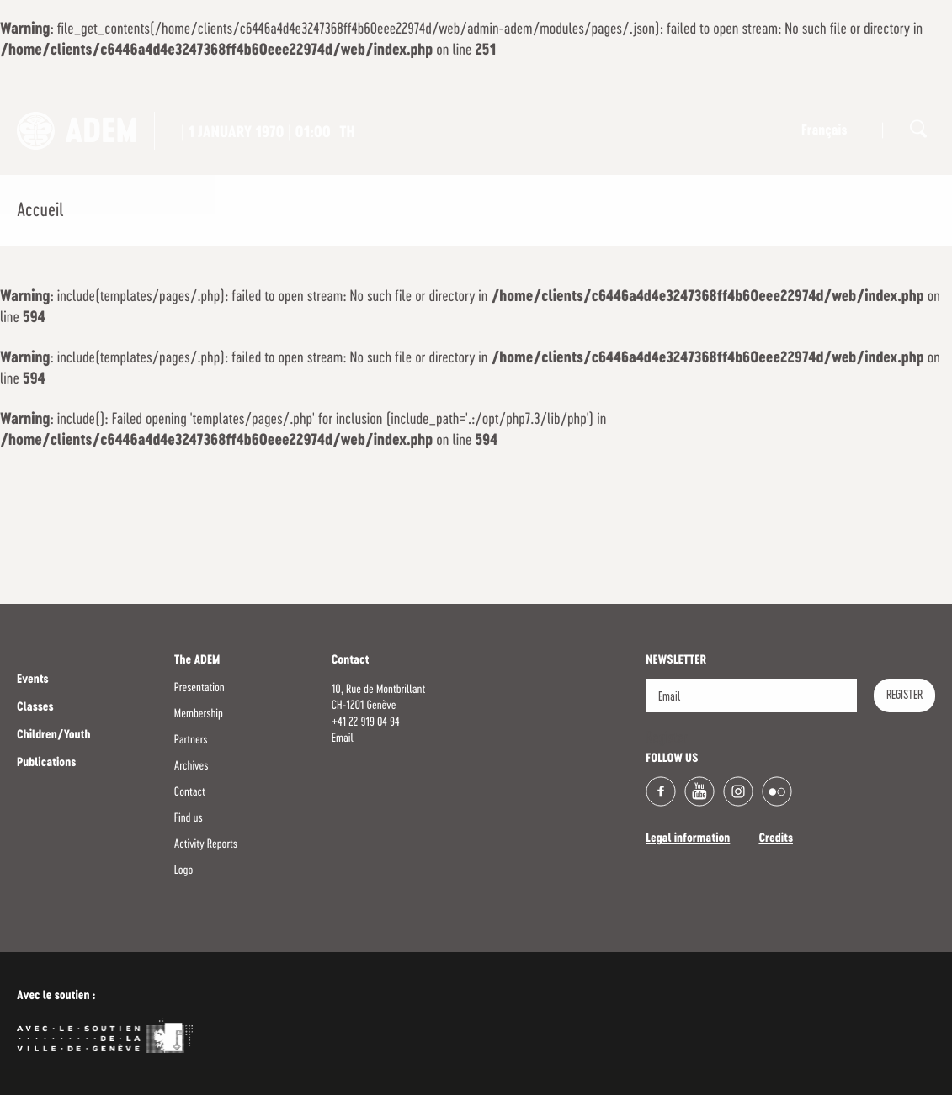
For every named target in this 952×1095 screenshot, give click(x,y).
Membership (198, 714)
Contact (189, 792)
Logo (183, 870)
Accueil (40, 211)
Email (343, 738)
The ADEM (197, 661)
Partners (191, 740)
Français (824, 131)
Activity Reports (205, 844)
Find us (188, 818)
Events (33, 680)
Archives (191, 766)
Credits (775, 839)
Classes (35, 708)
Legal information (688, 839)
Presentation (199, 688)
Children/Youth (53, 736)
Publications (46, 764)
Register (904, 695)
